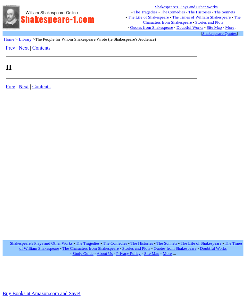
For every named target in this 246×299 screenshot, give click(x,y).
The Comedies (173, 12)
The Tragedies (145, 12)
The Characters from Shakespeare (90, 248)
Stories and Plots (209, 22)
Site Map (214, 27)
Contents (41, 48)
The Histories (199, 12)
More (229, 27)
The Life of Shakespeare (148, 17)
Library (25, 39)
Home (9, 39)
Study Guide (82, 253)
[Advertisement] (220, 141)
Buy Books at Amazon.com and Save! (42, 293)
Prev (10, 48)
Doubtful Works (189, 27)
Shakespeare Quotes (219, 33)
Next (24, 48)
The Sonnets (224, 12)
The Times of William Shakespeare (201, 17)
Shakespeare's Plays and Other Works (186, 6)
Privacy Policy (128, 253)
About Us (105, 253)
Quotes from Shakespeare (151, 27)
